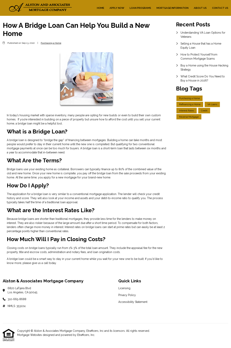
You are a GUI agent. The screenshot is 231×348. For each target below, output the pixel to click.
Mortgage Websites (30, 334)
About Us (200, 7)
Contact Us (220, 7)
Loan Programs (140, 7)
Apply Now (117, 7)
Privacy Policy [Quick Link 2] (127, 295)
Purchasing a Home (51, 43)
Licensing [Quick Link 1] (124, 288)
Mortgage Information (173, 7)
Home (100, 7)
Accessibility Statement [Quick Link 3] (132, 301)
